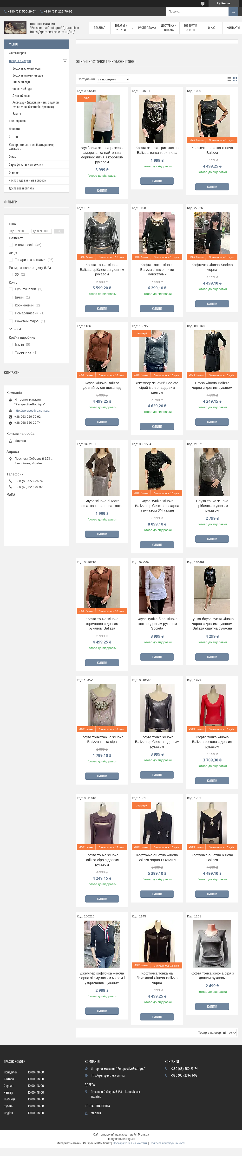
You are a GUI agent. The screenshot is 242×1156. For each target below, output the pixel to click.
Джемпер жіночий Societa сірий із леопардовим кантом (157, 387)
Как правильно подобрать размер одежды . (31, 147)
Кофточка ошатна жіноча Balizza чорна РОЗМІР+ (157, 857)
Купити (102, 191)
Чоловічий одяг (23, 89)
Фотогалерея (17, 53)
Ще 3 (17, 329)
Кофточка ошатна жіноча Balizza (212, 150)
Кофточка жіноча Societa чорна (212, 267)
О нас (212, 28)
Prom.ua (143, 1134)
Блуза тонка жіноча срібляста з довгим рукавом (212, 505)
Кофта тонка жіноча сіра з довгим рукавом (212, 975)
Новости (14, 129)
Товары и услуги (121, 28)
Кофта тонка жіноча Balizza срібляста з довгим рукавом (102, 269)
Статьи (13, 137)
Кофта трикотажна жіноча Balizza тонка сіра (101, 739)
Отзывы (14, 173)
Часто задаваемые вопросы (27, 180)
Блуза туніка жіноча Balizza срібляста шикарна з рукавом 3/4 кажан (157, 505)
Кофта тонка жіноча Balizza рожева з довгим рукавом (212, 741)
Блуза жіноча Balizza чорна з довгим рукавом (212, 385)
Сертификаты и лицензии (26, 165)
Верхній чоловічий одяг (28, 76)
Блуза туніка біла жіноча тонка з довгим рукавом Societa (157, 623)
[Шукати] (233, 11)
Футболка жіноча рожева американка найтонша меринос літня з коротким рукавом (102, 155)
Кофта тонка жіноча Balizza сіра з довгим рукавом (102, 859)
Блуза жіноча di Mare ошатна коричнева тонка (102, 503)
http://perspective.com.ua (31, 410)
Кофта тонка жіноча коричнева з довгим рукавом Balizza (101, 623)
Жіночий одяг (21, 82)
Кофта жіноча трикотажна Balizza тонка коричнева (157, 150)
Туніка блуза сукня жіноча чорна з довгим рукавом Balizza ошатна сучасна (212, 623)
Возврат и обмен (190, 28)
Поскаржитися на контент (130, 1143)
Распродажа (147, 28)
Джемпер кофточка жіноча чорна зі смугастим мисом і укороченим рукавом (101, 978)
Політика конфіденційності (167, 1143)
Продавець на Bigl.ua (121, 1139)
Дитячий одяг (21, 96)
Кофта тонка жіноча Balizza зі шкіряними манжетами (157, 269)
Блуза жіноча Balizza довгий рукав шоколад (102, 385)
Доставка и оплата (169, 28)
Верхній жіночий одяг (27, 69)
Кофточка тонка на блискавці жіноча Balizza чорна (157, 978)
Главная (99, 28)
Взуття (17, 114)
